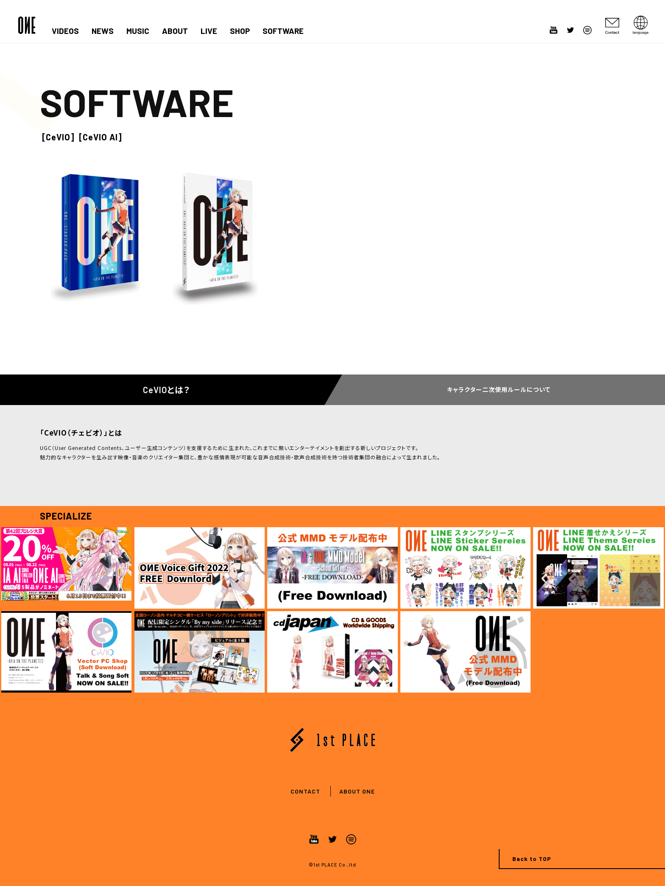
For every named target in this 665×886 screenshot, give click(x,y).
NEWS (103, 31)
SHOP (240, 31)
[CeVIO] (58, 137)
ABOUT (175, 31)
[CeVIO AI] (100, 137)
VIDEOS (65, 31)
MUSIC (137, 31)
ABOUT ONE (357, 791)
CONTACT (305, 791)
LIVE (209, 31)
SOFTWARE (283, 31)
